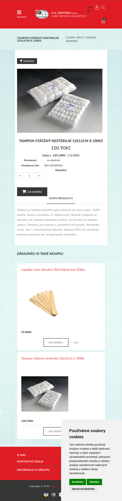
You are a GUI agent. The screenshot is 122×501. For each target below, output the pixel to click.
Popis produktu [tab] (61, 198)
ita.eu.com (56, 486)
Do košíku (32, 192)
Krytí (80, 37)
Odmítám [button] (94, 482)
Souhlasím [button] (77, 482)
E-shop (70, 37)
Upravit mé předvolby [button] (83, 489)
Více (75, 342)
